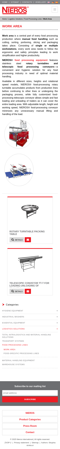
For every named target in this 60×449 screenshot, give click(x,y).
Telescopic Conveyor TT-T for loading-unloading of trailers (29, 285)
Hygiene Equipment (12, 311)
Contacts (27, 2)
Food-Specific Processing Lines (21, 353)
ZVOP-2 (7, 443)
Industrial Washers (13, 317)
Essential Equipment (13, 323)
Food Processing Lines (33, 19)
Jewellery (40, 2)
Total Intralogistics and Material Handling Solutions (26, 336)
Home (5, 2)
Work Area (9, 350)
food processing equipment (31, 60)
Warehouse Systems (13, 365)
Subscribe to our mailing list (30, 386)
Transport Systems (13, 341)
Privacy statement (21, 443)
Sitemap (15, 2)
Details (17, 239)
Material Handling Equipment (18, 360)
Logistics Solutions (15, 19)
